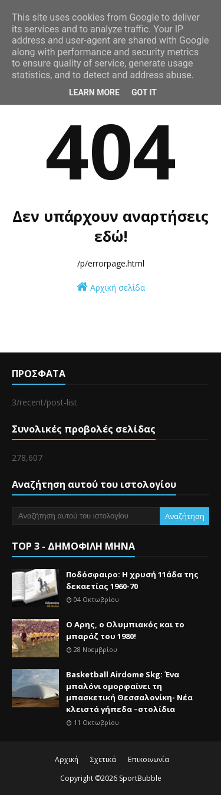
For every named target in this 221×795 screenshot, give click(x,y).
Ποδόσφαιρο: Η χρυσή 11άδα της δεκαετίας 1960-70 (132, 580)
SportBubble (140, 778)
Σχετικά (103, 759)
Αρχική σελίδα (111, 287)
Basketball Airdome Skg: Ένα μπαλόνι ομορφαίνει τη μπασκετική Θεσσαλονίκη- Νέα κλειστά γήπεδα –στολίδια (129, 691)
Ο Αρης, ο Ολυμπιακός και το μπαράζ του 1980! (125, 630)
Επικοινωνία (148, 759)
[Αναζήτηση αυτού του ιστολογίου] (86, 516)
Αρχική (66, 759)
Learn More (94, 92)
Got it (144, 92)
